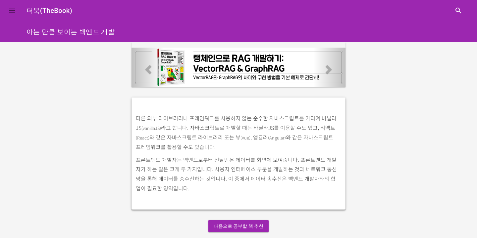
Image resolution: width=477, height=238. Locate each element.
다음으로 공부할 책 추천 (238, 226)
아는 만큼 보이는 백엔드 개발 (70, 32)
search (458, 11)
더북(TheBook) (49, 11)
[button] (12, 11)
